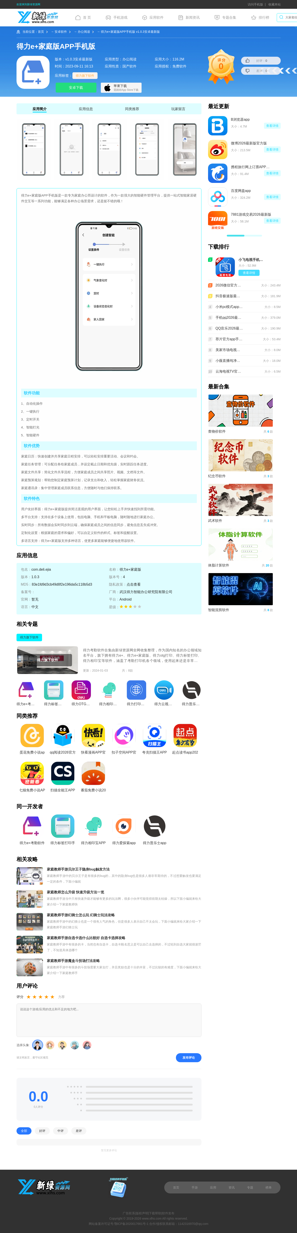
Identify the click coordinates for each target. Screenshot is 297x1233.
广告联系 (129, 1213)
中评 (60, 1131)
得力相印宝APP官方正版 (93, 830)
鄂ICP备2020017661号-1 (131, 1224)
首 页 (83, 17)
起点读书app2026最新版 (185, 740)
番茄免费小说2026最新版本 (93, 778)
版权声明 (142, 1213)
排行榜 (260, 17)
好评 (42, 1131)
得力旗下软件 (85, 75)
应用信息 (86, 109)
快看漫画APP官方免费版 (93, 740)
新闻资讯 (189, 17)
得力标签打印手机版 (62, 830)
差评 (79, 1131)
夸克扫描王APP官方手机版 (154, 740)
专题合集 (225, 17)
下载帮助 (155, 1213)
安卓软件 (61, 31)
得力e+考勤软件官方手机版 (32, 830)
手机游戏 (116, 18)
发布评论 (189, 1057)
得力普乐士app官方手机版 (154, 830)
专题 (250, 1187)
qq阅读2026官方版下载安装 (63, 740)
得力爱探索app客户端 (124, 830)
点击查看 (134, 584)
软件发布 (168, 1213)
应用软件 (153, 17)
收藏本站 (274, 4)
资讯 (232, 1187)
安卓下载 (76, 87)
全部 (24, 1131)
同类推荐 (132, 109)
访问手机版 (255, 4)
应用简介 (40, 109)
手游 (195, 1187)
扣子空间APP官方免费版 (124, 740)
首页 (41, 31)
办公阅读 (84, 31)
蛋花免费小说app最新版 (32, 740)
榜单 (269, 1187)
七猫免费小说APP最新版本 (32, 778)
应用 (213, 1187)
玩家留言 (178, 109)
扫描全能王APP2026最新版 (62, 778)
